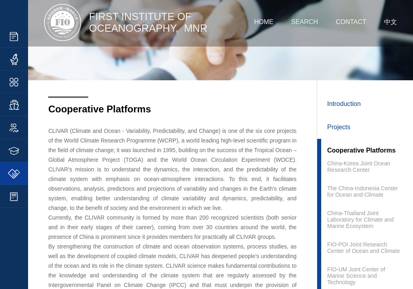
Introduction (344, 103)
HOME (263, 21)
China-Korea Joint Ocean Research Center (358, 166)
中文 (390, 21)
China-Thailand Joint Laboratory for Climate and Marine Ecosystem (360, 219)
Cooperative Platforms (361, 150)
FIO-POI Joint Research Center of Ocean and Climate (363, 247)
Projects (338, 127)
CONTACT (351, 21)
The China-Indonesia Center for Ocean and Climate (362, 191)
